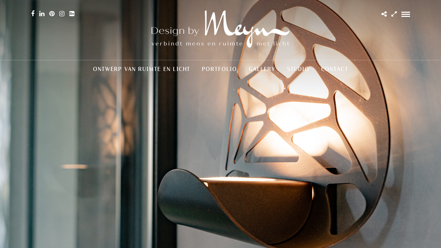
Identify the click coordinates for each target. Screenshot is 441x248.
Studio (298, 69)
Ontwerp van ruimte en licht (141, 69)
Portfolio (219, 69)
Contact (334, 69)
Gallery (262, 69)
